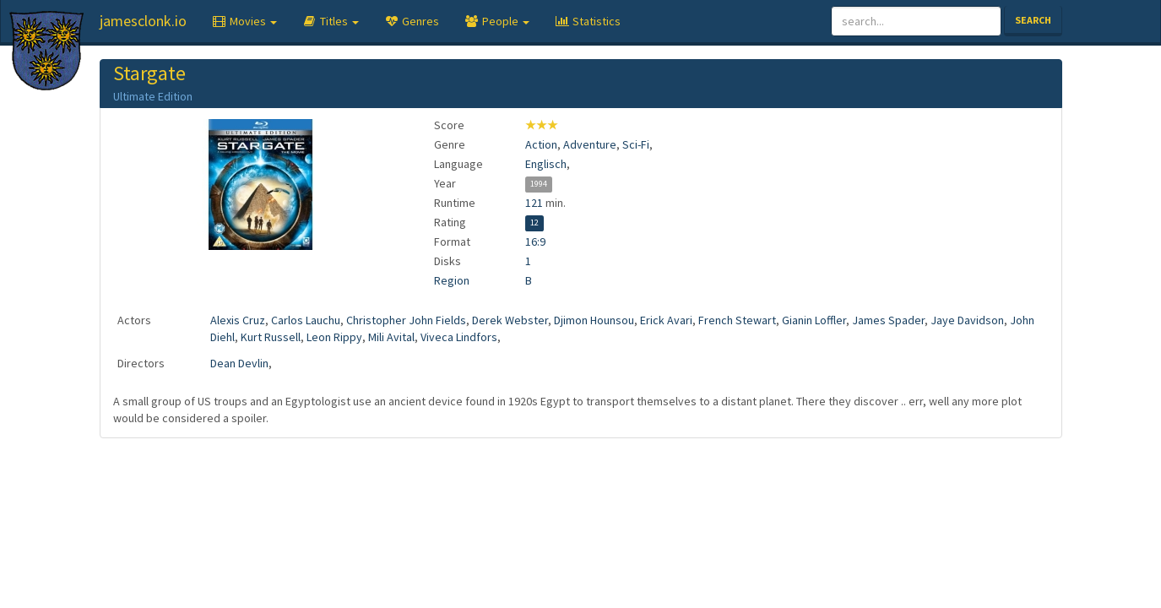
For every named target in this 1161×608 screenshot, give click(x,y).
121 (534, 202)
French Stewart (737, 320)
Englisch (546, 163)
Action (541, 144)
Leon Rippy (334, 337)
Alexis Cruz (237, 320)
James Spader (888, 320)
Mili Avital (391, 337)
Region (451, 280)
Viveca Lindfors (458, 337)
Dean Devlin (239, 363)
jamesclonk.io (143, 20)
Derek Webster (510, 320)
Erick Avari (666, 320)
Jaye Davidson (967, 320)
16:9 (535, 241)
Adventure (589, 144)
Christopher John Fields (406, 320)
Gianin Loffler (814, 320)
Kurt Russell (271, 337)
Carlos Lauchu (305, 320)
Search (1033, 20)
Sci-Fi (635, 144)
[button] (244, 21)
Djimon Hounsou (594, 320)
